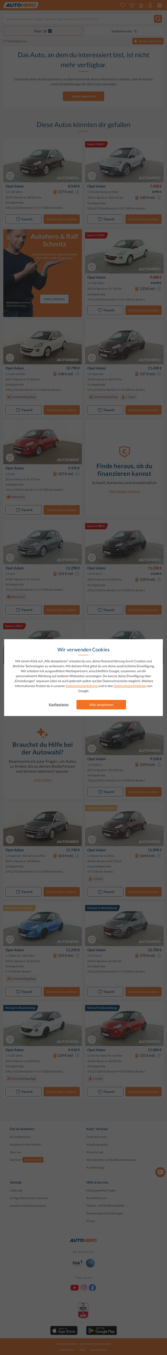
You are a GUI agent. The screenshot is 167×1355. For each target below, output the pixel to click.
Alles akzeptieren (101, 705)
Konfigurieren (59, 704)
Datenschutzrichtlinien (130, 686)
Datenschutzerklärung (82, 686)
